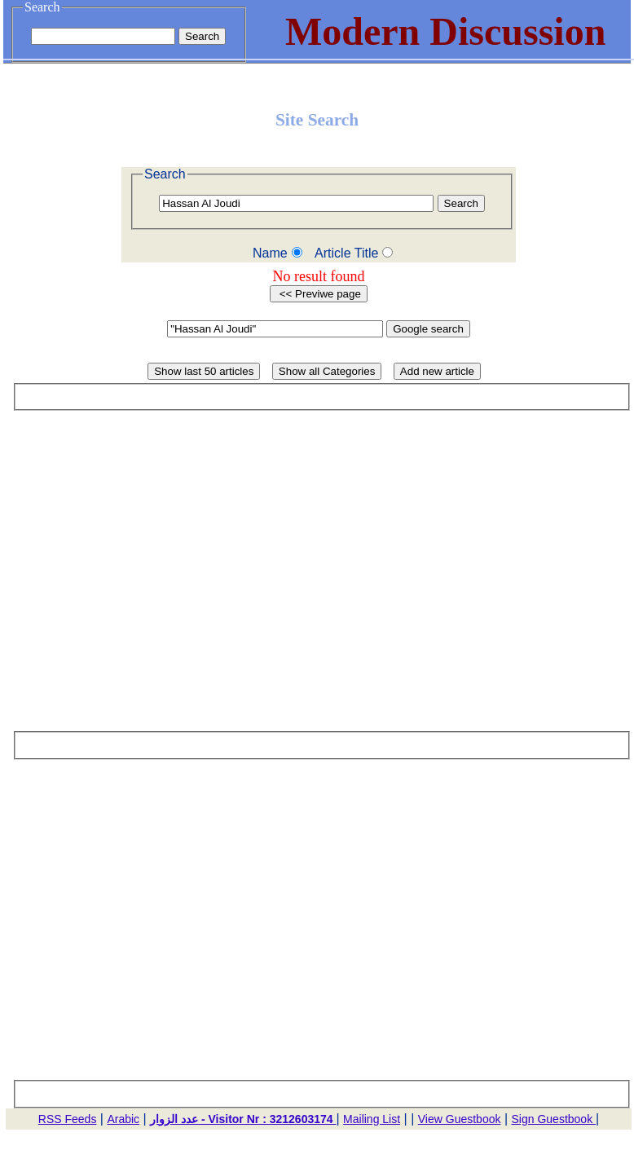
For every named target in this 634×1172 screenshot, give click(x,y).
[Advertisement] (153, 578)
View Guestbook (459, 1119)
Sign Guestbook (554, 1119)
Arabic (123, 1119)
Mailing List (371, 1119)
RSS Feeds (67, 1119)
